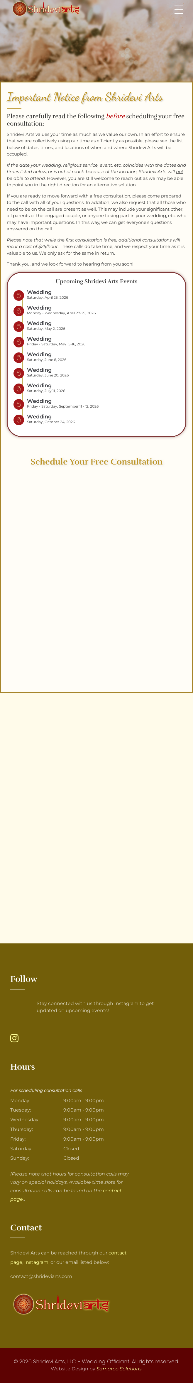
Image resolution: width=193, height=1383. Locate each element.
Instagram (36, 1262)
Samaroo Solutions (119, 1369)
